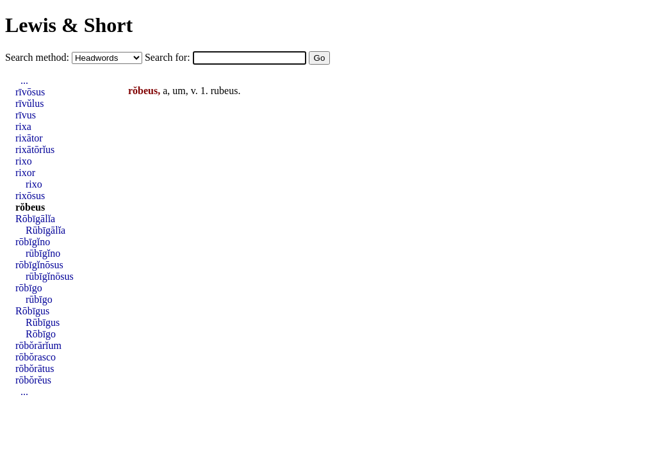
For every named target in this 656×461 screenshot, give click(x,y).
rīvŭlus (29, 103)
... (24, 80)
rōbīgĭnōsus (39, 264)
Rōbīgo (41, 333)
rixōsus (30, 195)
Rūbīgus (43, 322)
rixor (25, 172)
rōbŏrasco (35, 357)
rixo (23, 161)
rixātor (29, 138)
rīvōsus (30, 91)
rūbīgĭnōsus (50, 276)
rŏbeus (30, 207)
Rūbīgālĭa (45, 230)
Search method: (38, 57)
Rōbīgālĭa (35, 218)
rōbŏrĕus (33, 380)
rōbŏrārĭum (38, 345)
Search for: (169, 57)
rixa (23, 126)
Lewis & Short (69, 24)
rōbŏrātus (34, 368)
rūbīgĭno (43, 253)
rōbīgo (28, 287)
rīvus (25, 114)
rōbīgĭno (32, 241)
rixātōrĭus (34, 149)
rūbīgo (39, 299)
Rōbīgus (32, 310)
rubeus (224, 90)
